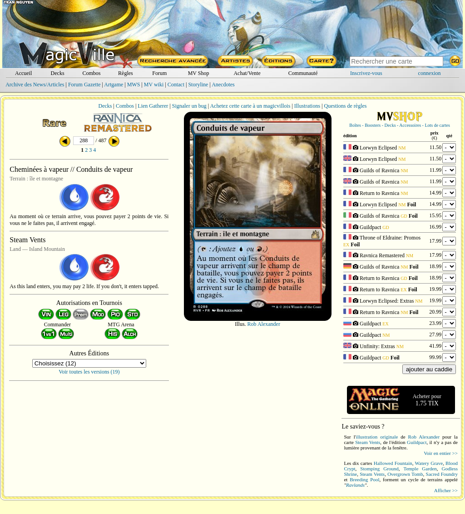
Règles (125, 73)
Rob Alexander (263, 324)
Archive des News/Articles (34, 84)
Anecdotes (223, 84)
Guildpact (416, 442)
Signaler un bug (189, 106)
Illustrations (307, 106)
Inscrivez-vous (366, 73)
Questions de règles (345, 106)
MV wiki (153, 84)
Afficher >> (446, 490)
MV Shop (198, 73)
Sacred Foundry (442, 474)
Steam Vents (367, 442)
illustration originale (377, 436)
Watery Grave (429, 463)
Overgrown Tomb (405, 474)
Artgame (113, 84)
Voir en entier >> (441, 453)
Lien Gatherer (153, 106)
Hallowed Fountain (393, 463)
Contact (176, 84)
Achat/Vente (246, 73)
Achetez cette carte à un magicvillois (250, 106)
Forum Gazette (84, 84)
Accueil (23, 73)
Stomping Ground (379, 468)
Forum (159, 73)
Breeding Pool (364, 479)
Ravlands (355, 485)
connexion (429, 73)
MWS (133, 84)
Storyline (198, 84)
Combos (91, 73)
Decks (57, 73)
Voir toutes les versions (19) (89, 372)
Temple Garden (419, 468)
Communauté (303, 73)
